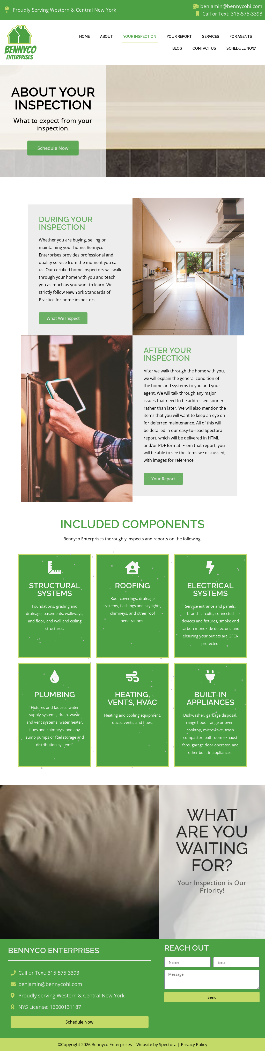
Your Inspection (139, 36)
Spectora (167, 1044)
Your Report (179, 36)
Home (84, 36)
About (106, 36)
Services (210, 36)
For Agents (241, 36)
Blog (177, 48)
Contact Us (204, 48)
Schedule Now (241, 48)
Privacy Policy (194, 1044)
